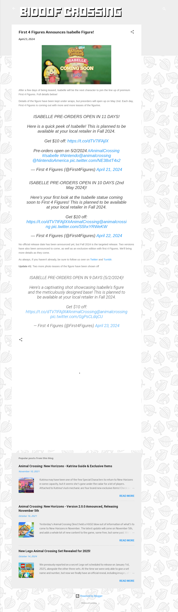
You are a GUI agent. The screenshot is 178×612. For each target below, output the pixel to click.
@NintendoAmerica (51, 160)
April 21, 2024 (109, 169)
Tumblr (107, 259)
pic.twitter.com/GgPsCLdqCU (76, 316)
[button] (132, 32)
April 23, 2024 (107, 325)
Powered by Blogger (89, 595)
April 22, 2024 (109, 235)
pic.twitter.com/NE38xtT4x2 (95, 160)
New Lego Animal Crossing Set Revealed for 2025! (54, 551)
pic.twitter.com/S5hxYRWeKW (79, 226)
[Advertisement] (154, 77)
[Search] (164, 9)
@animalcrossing (95, 155)
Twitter (94, 259)
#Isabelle (50, 155)
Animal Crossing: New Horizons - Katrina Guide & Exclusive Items (65, 466)
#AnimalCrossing (103, 150)
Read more (126, 495)
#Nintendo (69, 155)
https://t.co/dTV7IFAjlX (88, 141)
